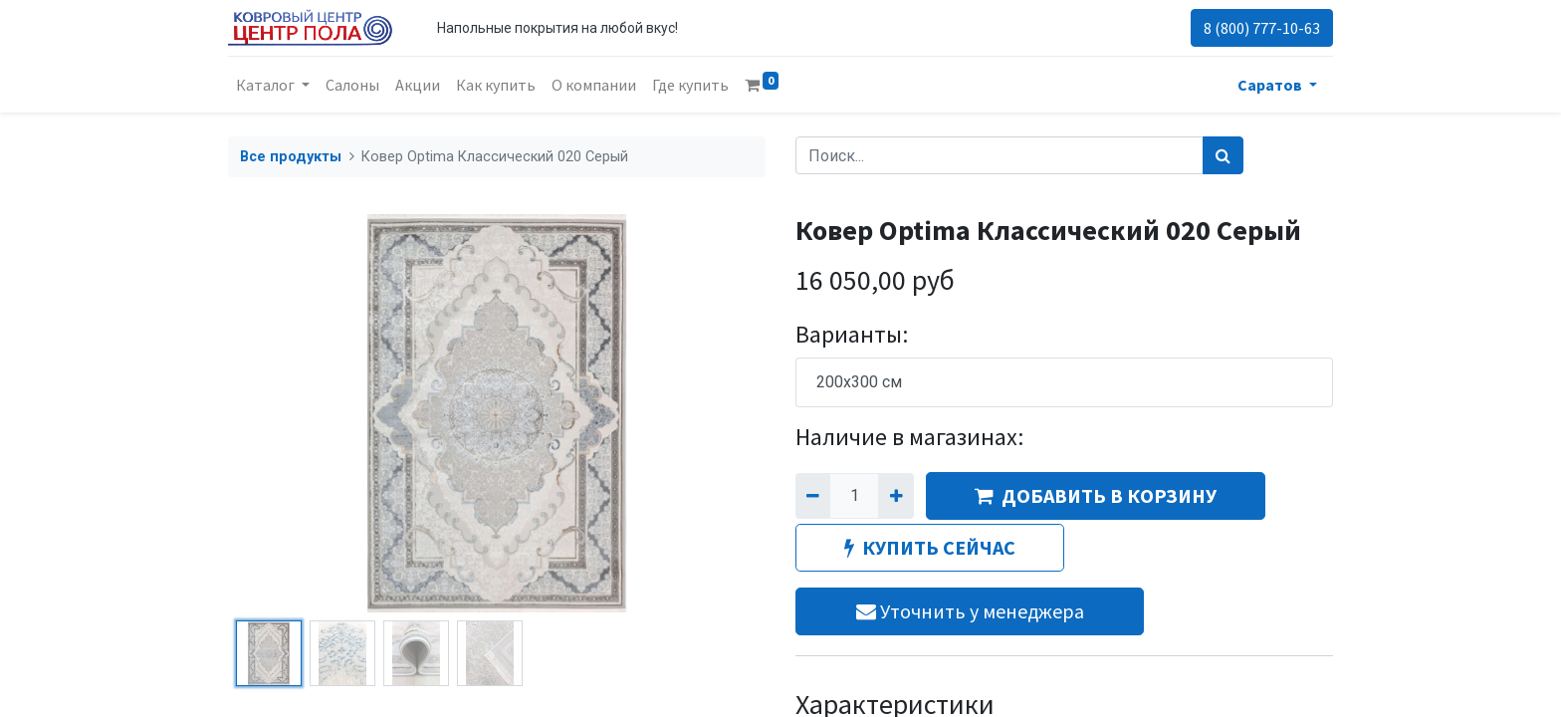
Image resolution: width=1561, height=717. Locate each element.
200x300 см (859, 381)
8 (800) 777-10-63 (1262, 28)
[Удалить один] (812, 496)
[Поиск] (1223, 155)
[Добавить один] (895, 496)
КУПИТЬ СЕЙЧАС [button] (929, 547)
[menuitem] (352, 85)
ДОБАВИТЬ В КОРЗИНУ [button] (1096, 495)
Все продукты (290, 156)
